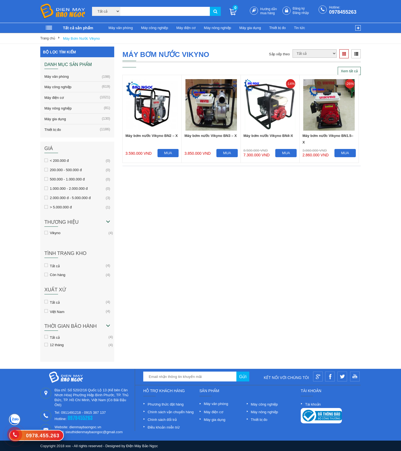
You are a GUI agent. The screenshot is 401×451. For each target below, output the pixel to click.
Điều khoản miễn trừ (164, 427)
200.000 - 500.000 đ (66, 170)
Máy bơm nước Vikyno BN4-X (268, 136)
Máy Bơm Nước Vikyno (81, 38)
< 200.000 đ (59, 160)
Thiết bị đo (277, 28)
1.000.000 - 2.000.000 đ (69, 188)
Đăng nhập (301, 13)
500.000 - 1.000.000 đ (67, 179)
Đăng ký (299, 8)
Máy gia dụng (250, 28)
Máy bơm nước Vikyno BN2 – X (151, 136)
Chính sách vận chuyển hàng (171, 412)
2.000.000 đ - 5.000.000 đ (70, 198)
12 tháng (57, 345)
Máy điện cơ (186, 28)
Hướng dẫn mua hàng (268, 11)
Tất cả (55, 265)
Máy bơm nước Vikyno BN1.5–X (327, 139)
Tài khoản (313, 404)
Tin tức (299, 28)
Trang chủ (47, 38)
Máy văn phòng (120, 28)
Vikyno (55, 233)
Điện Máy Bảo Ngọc (142, 446)
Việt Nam (57, 311)
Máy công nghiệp (154, 28)
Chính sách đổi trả (162, 420)
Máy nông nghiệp (217, 28)
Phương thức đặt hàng (166, 404)
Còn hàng (57, 275)
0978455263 (342, 12)
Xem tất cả (349, 71)
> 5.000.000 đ (61, 207)
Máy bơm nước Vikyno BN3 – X (210, 136)
